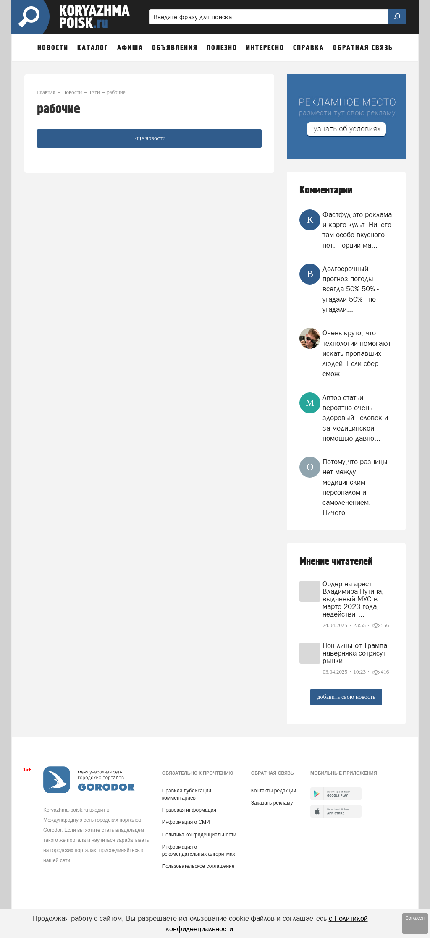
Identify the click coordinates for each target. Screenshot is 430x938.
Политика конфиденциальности (199, 835)
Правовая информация (189, 810)
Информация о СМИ (186, 822)
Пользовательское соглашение (198, 866)
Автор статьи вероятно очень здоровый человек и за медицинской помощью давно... (355, 417)
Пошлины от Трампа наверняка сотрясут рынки (354, 653)
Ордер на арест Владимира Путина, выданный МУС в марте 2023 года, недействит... (353, 599)
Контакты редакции (273, 791)
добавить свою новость (346, 697)
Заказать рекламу (272, 803)
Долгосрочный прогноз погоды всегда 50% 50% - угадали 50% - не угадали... (350, 289)
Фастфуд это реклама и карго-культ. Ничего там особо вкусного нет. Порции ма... (357, 229)
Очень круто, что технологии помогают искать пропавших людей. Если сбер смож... (356, 353)
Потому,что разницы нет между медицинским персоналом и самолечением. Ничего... (355, 487)
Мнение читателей (335, 562)
